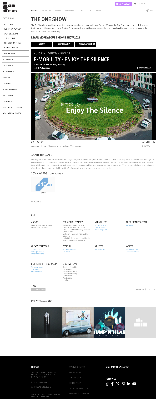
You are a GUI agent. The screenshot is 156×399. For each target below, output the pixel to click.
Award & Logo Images (12, 113)
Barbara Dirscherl (101, 225)
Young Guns (8, 101)
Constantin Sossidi (37, 254)
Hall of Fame (8, 95)
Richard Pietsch (36, 271)
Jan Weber (66, 252)
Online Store (75, 372)
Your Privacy (75, 378)
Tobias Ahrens (36, 249)
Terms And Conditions (79, 388)
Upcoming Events (77, 367)
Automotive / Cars (38, 289)
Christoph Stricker (37, 252)
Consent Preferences (79, 394)
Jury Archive (9, 38)
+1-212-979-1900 (40, 382)
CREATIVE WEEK (123, 4)
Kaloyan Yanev (100, 227)
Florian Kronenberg (69, 249)
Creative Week (9, 54)
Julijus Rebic (35, 269)
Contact (35, 367)
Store (82, 10)
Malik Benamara (132, 249)
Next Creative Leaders (12, 107)
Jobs (90, 10)
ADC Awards (8, 60)
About (99, 10)
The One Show (8, 18)
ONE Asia (6, 77)
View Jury (36, 202)
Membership (70, 10)
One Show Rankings (12, 43)
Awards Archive (11, 34)
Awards (34, 10)
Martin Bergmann (101, 230)
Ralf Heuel (129, 225)
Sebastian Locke (37, 267)
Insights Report (11, 48)
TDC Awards (8, 66)
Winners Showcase (12, 29)
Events (58, 10)
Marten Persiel (100, 249)
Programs (46, 10)
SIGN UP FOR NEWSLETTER (117, 367)
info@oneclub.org (42, 387)
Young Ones (7, 83)
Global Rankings (10, 89)
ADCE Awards (8, 71)
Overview (8, 25)
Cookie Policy (75, 383)
